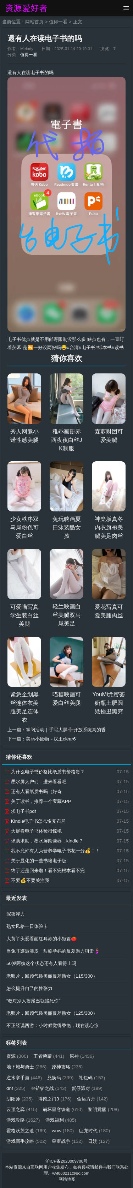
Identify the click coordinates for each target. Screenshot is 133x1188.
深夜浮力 (15, 914)
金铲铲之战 (48, 1088)
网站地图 (67, 1179)
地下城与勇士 (26, 1066)
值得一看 (58, 21)
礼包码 (92, 1077)
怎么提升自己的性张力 (29, 988)
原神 (82, 1056)
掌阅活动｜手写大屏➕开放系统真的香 (66, 729)
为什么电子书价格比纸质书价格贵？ (44, 771)
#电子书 (87, 347)
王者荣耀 (48, 1056)
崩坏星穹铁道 (63, 1109)
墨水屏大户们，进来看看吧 (35, 781)
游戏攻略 (23, 1120)
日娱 (99, 1141)
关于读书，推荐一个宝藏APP (37, 801)
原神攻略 (67, 1066)
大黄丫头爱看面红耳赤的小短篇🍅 (41, 938)
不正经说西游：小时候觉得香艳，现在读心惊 (52, 1025)
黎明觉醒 (103, 1109)
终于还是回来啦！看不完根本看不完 (44, 870)
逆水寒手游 (24, 1077)
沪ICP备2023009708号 (66, 1161)
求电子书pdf (20, 811)
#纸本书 (103, 347)
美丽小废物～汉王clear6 (51, 739)
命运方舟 (92, 1099)
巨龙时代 (94, 1130)
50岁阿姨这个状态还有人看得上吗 (41, 963)
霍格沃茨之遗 (26, 1130)
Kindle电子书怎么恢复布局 (35, 821)
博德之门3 (55, 1099)
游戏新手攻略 (26, 1141)
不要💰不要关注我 (26, 880)
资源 (17, 1056)
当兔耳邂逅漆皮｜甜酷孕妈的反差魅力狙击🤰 (53, 951)
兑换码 (60, 1077)
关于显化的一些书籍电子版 (35, 860)
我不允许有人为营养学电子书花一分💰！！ (52, 850)
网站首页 (34, 21)
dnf (16, 1088)
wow (63, 1130)
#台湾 (73, 347)
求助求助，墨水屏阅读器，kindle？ (43, 841)
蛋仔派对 (87, 1088)
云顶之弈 (21, 1109)
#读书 (117, 347)
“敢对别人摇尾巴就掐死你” (33, 1000)
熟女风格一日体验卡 (27, 926)
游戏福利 (60, 1120)
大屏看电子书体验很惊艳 (33, 831)
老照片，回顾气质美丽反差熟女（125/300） (52, 1013)
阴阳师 (19, 1099)
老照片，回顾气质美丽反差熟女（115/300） (52, 976)
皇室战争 (67, 1141)
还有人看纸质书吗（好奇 (33, 791)
